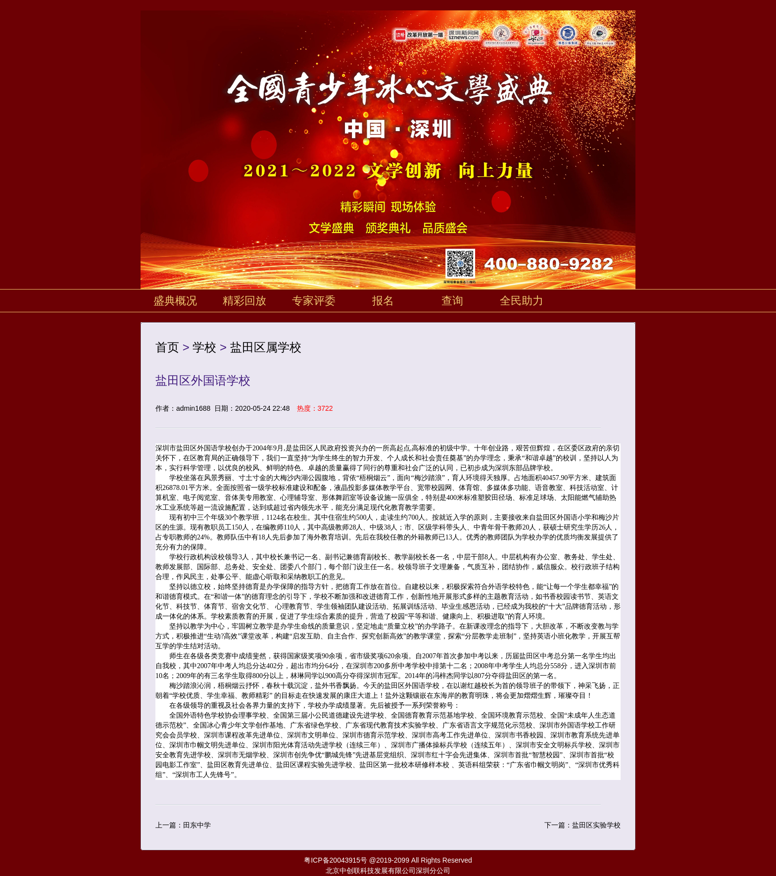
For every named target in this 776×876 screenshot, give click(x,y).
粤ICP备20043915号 (335, 860)
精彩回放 (244, 300)
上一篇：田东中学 (183, 825)
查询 (452, 300)
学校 (204, 347)
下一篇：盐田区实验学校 (582, 825)
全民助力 (521, 300)
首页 (167, 347)
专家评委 (314, 300)
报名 (383, 300)
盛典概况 (175, 300)
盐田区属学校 (265, 347)
